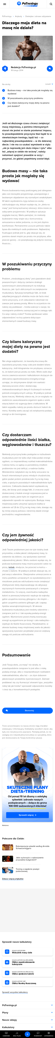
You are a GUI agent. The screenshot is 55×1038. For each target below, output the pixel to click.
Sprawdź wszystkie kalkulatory (15, 992)
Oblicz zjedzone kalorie (27, 973)
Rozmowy (38, 1036)
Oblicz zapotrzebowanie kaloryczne (27, 962)
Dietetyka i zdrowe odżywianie (38, 16)
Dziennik (6, 1036)
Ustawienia (48, 1036)
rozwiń (48, 84)
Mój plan (17, 1036)
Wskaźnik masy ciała (27, 952)
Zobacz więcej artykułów (12, 879)
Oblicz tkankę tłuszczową (27, 982)
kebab (11, 567)
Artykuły (18, 16)
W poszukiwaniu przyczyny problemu (25, 98)
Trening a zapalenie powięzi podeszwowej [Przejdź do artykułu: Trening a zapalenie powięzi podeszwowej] (27, 870)
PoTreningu (7, 16)
